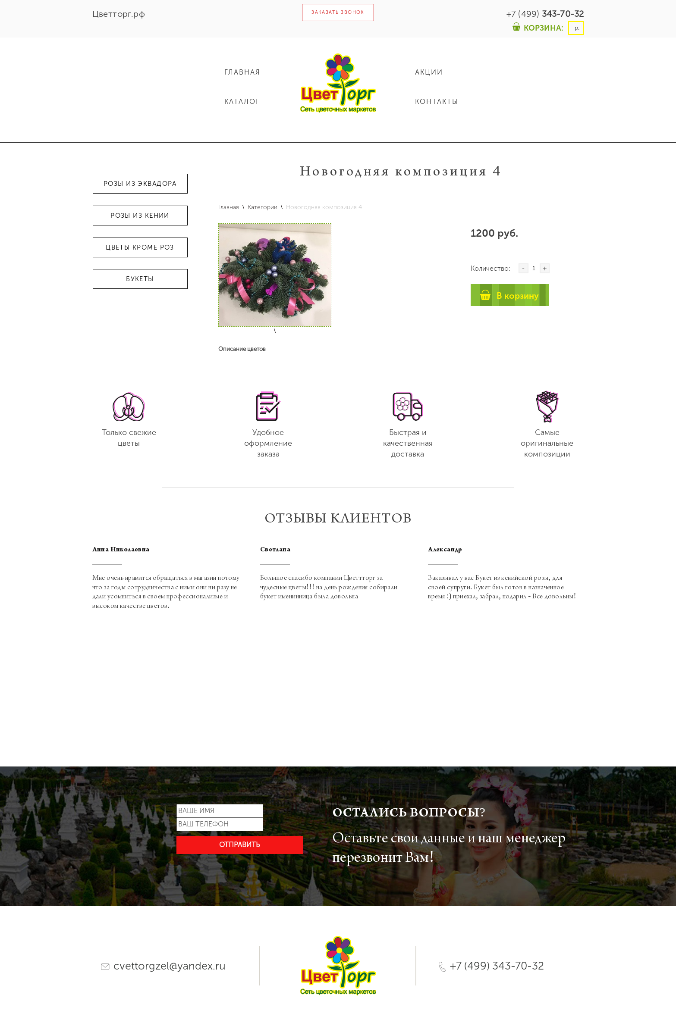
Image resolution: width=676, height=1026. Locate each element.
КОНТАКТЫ (437, 101)
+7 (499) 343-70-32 (491, 966)
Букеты (140, 279)
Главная (228, 207)
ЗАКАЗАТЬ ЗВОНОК (338, 12)
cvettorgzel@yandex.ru (163, 966)
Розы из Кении (140, 215)
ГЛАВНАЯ (242, 72)
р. (576, 27)
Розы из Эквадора (140, 184)
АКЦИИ (429, 72)
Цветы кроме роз (140, 247)
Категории (262, 207)
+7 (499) (545, 14)
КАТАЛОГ (242, 101)
